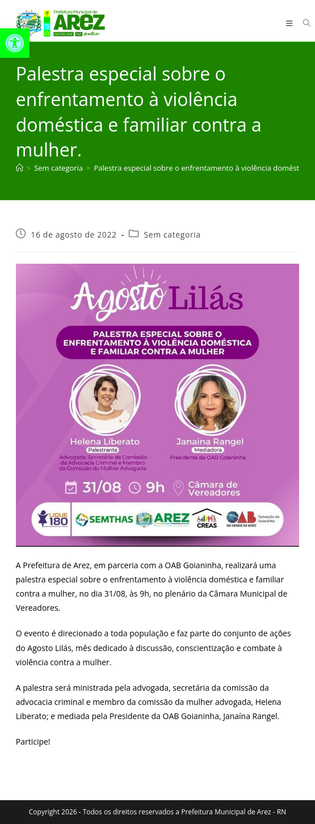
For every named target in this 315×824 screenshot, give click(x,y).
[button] (15, 43)
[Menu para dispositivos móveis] (290, 23)
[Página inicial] (19, 168)
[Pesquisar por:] (303, 23)
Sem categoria (172, 234)
